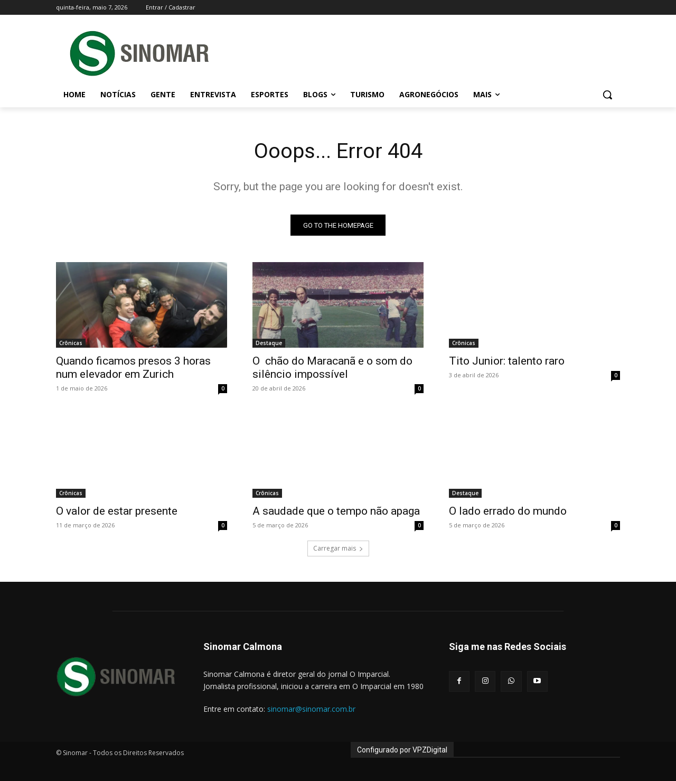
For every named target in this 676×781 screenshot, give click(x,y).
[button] (607, 94)
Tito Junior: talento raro (507, 361)
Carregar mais (338, 548)
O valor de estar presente (116, 511)
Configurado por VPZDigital (402, 750)
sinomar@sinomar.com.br (311, 709)
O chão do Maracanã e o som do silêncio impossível (332, 368)
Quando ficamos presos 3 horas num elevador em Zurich (133, 368)
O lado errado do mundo (508, 511)
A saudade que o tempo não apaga (336, 511)
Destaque (269, 343)
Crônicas (70, 343)
